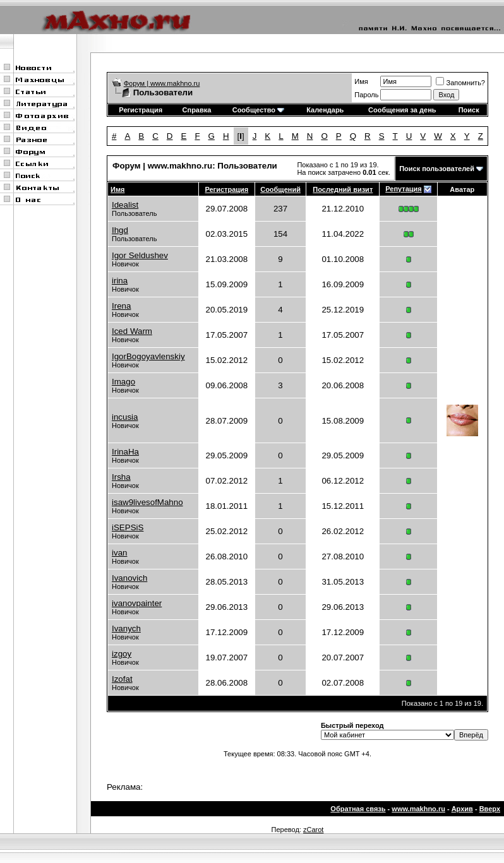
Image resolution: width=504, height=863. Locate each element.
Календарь (325, 110)
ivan (119, 552)
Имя (361, 81)
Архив (462, 808)
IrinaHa (125, 451)
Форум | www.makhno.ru (162, 83)
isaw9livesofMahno (147, 502)
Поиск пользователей (436, 168)
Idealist (125, 205)
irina (120, 280)
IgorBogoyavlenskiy (148, 356)
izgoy (121, 653)
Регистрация (140, 110)
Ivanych (126, 628)
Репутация (403, 189)
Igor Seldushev (140, 255)
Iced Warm (132, 331)
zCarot (313, 829)
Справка (197, 110)
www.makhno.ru (418, 808)
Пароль (366, 94)
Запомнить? (460, 82)
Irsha (121, 477)
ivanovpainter (137, 603)
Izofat (122, 679)
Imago (123, 381)
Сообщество (258, 110)
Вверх (489, 808)
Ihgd (120, 230)
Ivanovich (129, 578)
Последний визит (343, 189)
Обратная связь (357, 808)
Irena (121, 306)
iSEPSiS (127, 527)
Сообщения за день (402, 110)
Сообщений (280, 189)
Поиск (469, 110)
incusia (125, 417)
